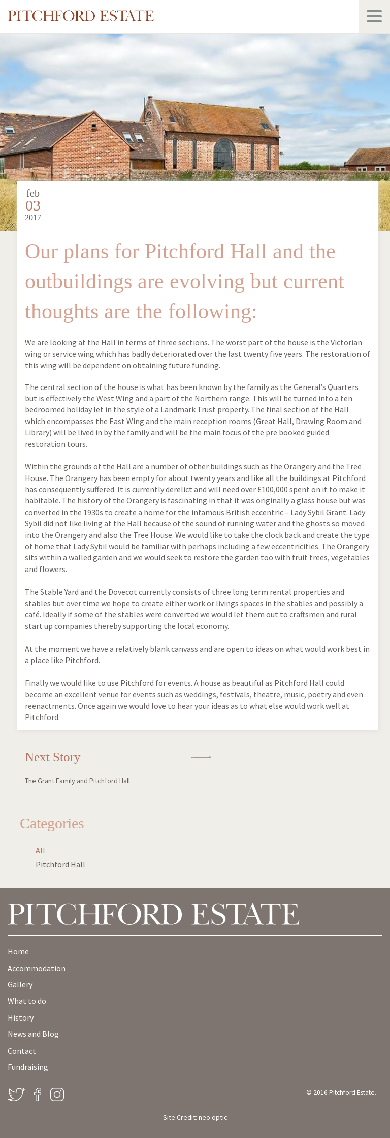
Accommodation (37, 968)
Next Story (89, 767)
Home (18, 951)
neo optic (213, 1117)
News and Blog (33, 1034)
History (21, 1017)
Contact (22, 1050)
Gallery (20, 984)
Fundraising (28, 1067)
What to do (27, 1001)
